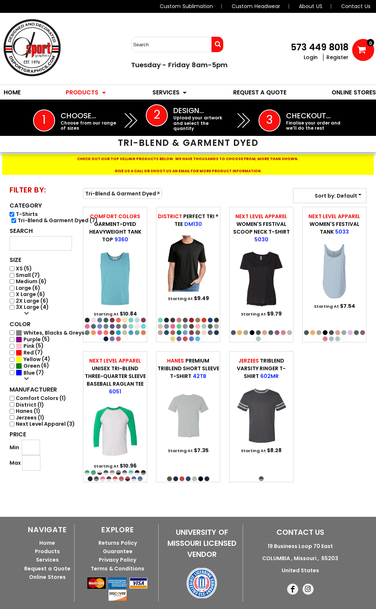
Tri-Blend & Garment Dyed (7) (58, 220)
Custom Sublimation (186, 6)
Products (47, 551)
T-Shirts (27, 214)
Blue (29, 373)
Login (311, 57)
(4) (33, 359)
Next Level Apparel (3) (45, 424)
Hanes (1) (28, 411)
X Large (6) (30, 294)
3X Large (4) (32, 307)
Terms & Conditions (117, 568)
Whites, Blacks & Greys (54, 333)
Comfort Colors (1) (41, 398)
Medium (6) (31, 281)
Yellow (32, 359)
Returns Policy (117, 543)
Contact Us (355, 6)
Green (32, 366)
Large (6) (28, 288)
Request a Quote (47, 568)
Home (47, 543)
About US (310, 6)
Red (29, 353)
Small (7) (28, 275)
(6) (32, 366)
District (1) (30, 405)
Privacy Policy (117, 559)
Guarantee (118, 551)
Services (47, 559)
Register (337, 57)
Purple (32, 339)
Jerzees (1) (30, 418)
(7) (51, 332)
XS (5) (24, 269)
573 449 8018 (319, 47)
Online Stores (47, 577)
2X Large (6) (32, 301)
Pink (29, 346)
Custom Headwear (256, 6)
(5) (33, 339)
